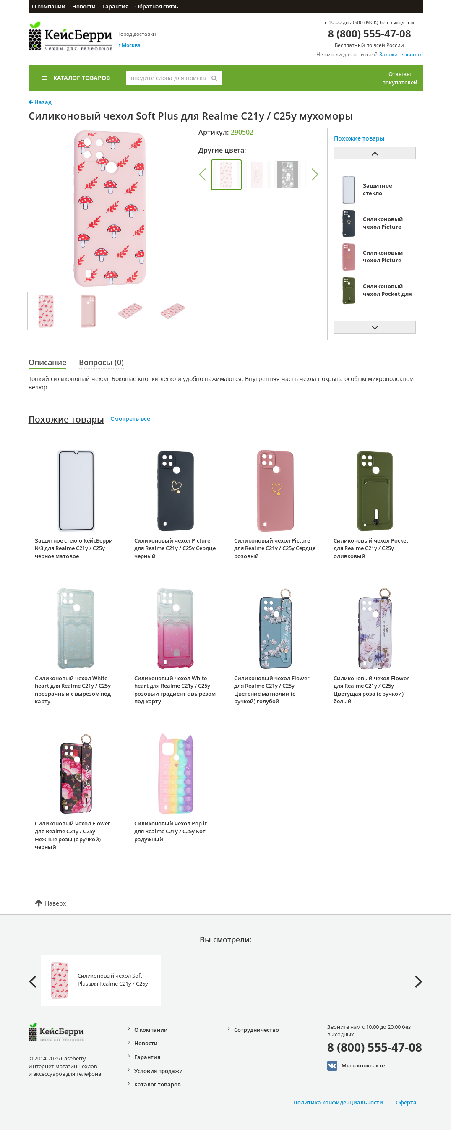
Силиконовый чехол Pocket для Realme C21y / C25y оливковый (371, 548)
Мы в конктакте (356, 1066)
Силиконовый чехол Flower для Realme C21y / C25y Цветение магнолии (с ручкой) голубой (272, 689)
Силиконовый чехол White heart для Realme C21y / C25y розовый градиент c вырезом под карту (175, 689)
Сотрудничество (256, 1029)
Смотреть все (130, 419)
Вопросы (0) (101, 362)
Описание (47, 362)
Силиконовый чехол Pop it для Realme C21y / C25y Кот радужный (170, 831)
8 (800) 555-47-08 (369, 33)
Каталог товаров (76, 78)
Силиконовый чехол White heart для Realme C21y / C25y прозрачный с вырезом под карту (73, 689)
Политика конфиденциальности (338, 1102)
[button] (202, 174)
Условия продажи (158, 1071)
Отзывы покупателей (399, 78)
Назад (40, 102)
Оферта (406, 1102)
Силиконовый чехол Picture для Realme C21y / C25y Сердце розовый (274, 548)
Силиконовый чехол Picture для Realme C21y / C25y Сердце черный (175, 548)
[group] (226, 174)
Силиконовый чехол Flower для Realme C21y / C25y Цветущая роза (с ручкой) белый (371, 689)
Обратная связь (156, 6)
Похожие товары (66, 419)
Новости (84, 6)
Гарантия (115, 6)
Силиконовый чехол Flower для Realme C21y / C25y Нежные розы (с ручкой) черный (72, 835)
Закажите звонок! (401, 54)
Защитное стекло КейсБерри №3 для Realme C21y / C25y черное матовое (74, 548)
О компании (48, 6)
